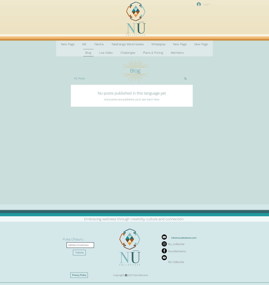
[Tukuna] (79, 252)
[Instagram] (164, 243)
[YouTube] (164, 257)
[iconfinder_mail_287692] (164, 237)
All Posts (79, 78)
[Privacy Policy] (79, 275)
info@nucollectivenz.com (183, 237)
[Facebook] (164, 250)
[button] (185, 78)
